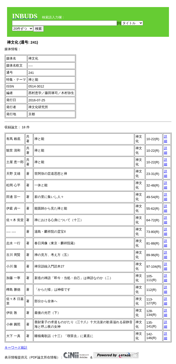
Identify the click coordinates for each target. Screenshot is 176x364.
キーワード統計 (16, 347)
